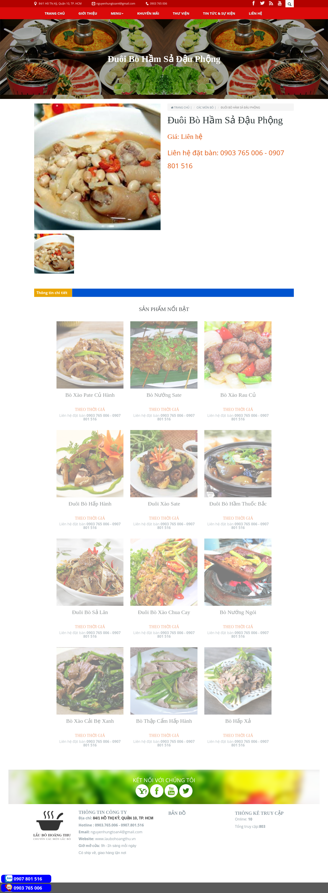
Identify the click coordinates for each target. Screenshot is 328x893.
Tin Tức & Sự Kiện (219, 13)
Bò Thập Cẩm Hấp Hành (164, 719)
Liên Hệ (255, 13)
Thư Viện (181, 13)
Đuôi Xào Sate (164, 501)
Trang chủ (55, 13)
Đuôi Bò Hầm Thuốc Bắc (238, 501)
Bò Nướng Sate (164, 393)
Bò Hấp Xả (238, 719)
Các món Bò (205, 107)
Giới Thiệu (87, 13)
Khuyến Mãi (148, 13)
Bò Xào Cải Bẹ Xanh (90, 719)
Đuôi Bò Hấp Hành (90, 501)
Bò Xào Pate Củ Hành (90, 393)
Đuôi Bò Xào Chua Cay (164, 610)
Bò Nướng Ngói (238, 610)
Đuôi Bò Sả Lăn (90, 610)
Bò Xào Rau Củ (238, 393)
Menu (117, 13)
